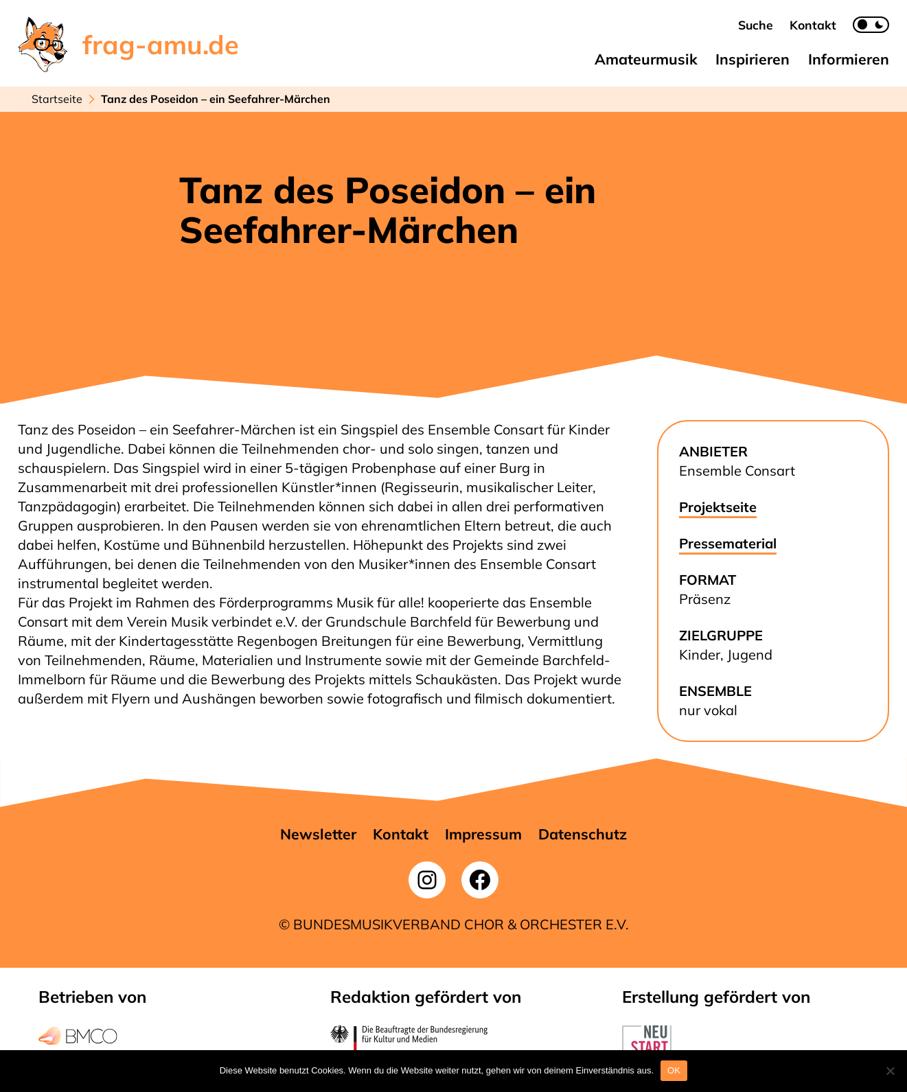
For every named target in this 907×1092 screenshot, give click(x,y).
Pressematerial (728, 543)
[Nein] (890, 1071)
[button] (755, 25)
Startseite (57, 99)
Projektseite (718, 506)
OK (673, 1070)
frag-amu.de (160, 44)
